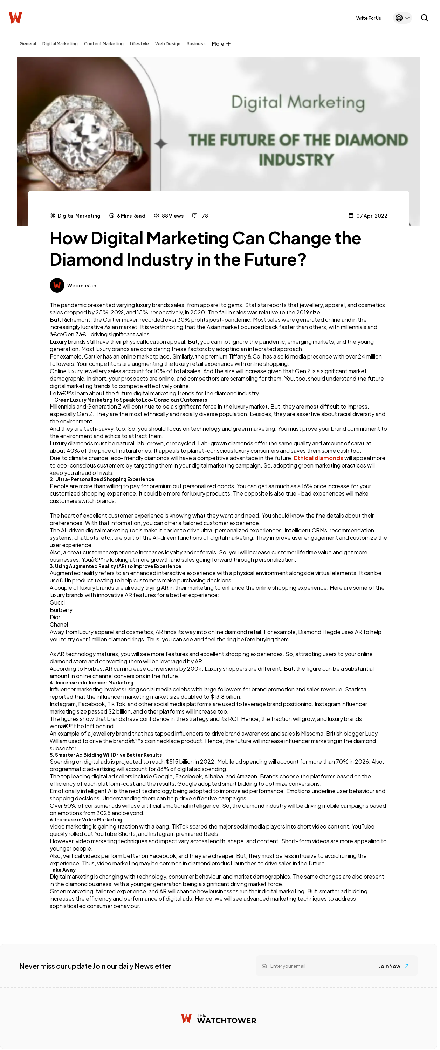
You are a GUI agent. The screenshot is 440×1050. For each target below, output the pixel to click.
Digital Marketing (60, 43)
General (28, 43)
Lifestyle (139, 43)
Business (196, 43)
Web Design (167, 43)
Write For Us (368, 18)
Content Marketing (104, 43)
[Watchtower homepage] (218, 1018)
